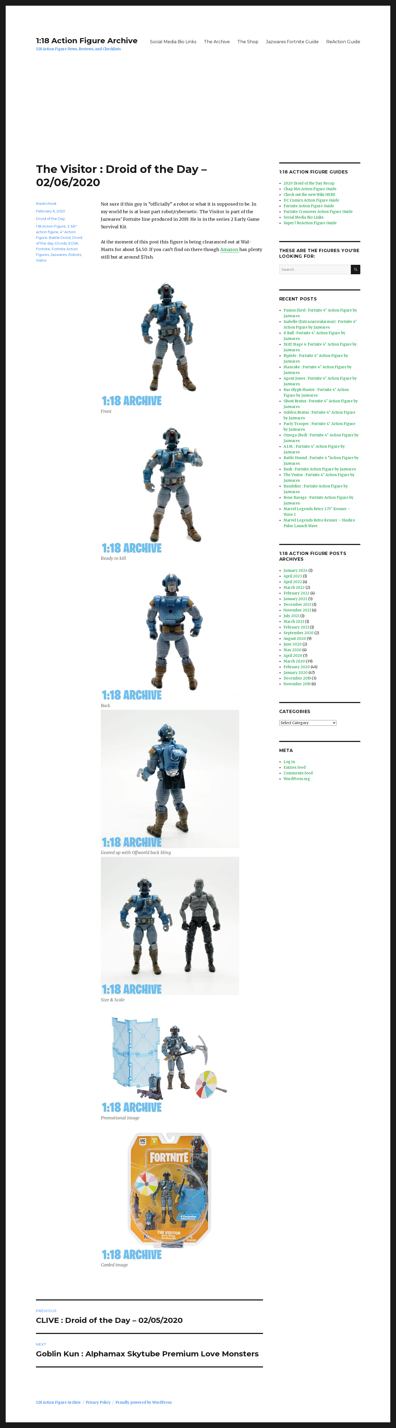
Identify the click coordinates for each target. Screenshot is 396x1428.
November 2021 (297, 610)
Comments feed (298, 773)
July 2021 (292, 616)
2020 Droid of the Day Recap (309, 183)
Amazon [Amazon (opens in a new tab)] (229, 249)
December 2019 (297, 678)
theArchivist (46, 203)
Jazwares (59, 254)
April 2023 (293, 576)
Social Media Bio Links (173, 41)
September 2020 (299, 633)
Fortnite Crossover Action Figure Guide (318, 211)
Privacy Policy (98, 1402)
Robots (74, 254)
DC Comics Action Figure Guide (311, 200)
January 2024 (296, 570)
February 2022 (297, 593)
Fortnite (43, 249)
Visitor (41, 260)
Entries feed (295, 767)
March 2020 (294, 661)
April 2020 (293, 655)
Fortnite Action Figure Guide (309, 206)
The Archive (217, 41)
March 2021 (294, 621)
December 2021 (297, 604)
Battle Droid (60, 237)
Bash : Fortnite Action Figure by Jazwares (320, 469)
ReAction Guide (343, 41)
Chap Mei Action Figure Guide (310, 189)
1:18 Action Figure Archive (87, 40)
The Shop (247, 41)
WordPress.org (297, 779)
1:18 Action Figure (51, 226)
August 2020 (295, 638)
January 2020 (296, 672)
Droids (61, 243)
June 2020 (293, 644)
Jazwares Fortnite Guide (292, 41)
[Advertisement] (198, 122)
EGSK (73, 243)
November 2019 (297, 684)
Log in (289, 762)
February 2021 (296, 627)
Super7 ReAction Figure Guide (310, 223)
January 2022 (295, 599)
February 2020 (297, 667)
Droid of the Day (50, 218)
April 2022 (293, 582)
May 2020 (292, 650)
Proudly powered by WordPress (143, 1402)
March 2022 (294, 587)
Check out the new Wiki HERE (309, 194)
